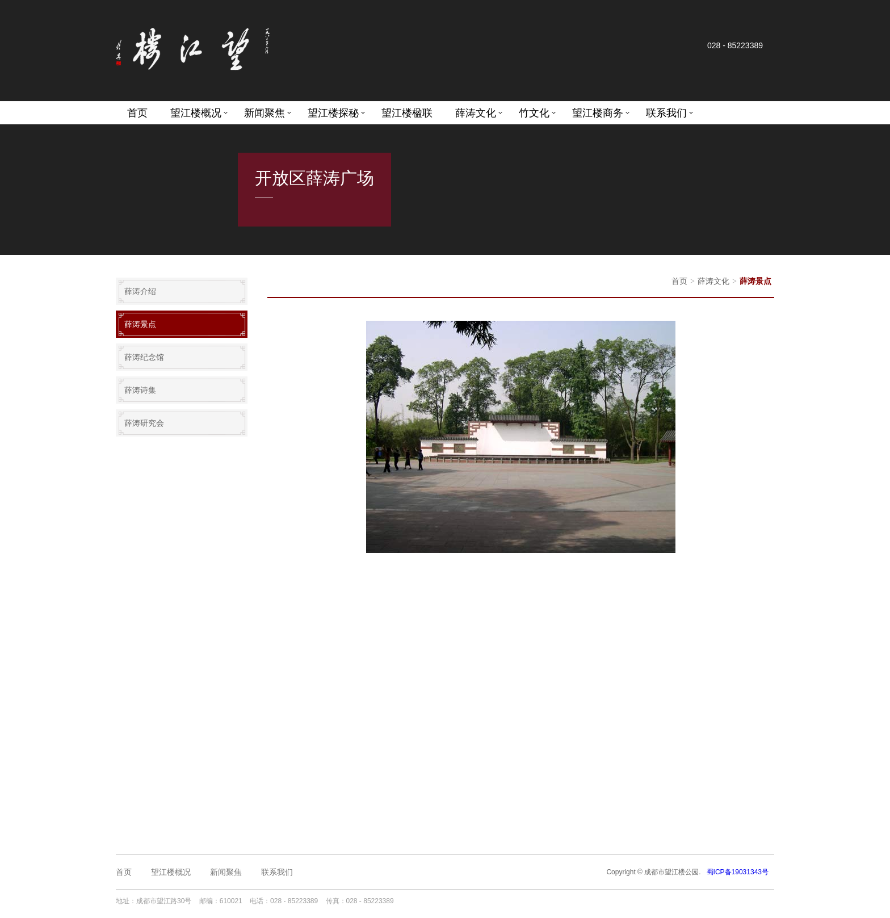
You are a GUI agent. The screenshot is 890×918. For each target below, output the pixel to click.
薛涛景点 (140, 324)
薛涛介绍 (140, 291)
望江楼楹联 (407, 113)
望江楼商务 (597, 113)
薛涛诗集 (140, 390)
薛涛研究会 (144, 422)
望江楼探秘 (333, 113)
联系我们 (666, 113)
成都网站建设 (465, 901)
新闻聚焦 (264, 113)
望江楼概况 (195, 113)
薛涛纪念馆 (144, 357)
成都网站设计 (508, 901)
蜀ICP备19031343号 (738, 872)
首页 (137, 113)
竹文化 (534, 113)
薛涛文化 (475, 113)
